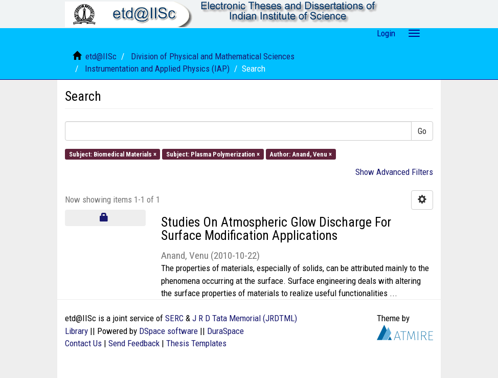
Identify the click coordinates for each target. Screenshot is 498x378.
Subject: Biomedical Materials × (112, 154)
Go (422, 131)
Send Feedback (134, 343)
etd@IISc (101, 56)
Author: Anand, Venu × (300, 154)
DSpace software (168, 331)
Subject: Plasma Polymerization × (213, 154)
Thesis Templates (196, 343)
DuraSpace (225, 331)
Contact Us (83, 343)
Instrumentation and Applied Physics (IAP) (157, 68)
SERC (174, 318)
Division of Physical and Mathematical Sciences (213, 56)
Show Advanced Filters (394, 172)
